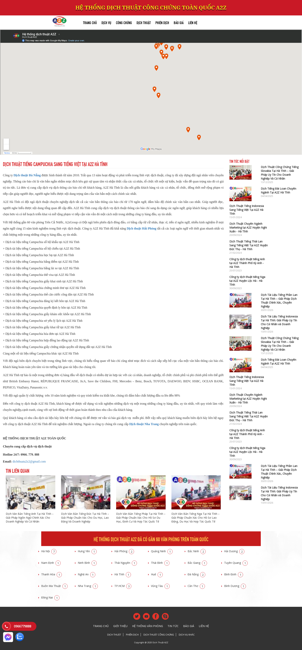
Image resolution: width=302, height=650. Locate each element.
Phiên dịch (162, 22)
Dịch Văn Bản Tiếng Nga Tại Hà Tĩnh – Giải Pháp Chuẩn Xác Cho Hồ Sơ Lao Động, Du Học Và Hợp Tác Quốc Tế (195, 517)
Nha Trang (88, 586)
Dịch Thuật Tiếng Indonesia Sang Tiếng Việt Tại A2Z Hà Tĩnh (246, 209)
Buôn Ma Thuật (54, 586)
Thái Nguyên (125, 563)
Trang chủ (90, 22)
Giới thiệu (120, 626)
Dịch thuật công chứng (158, 634)
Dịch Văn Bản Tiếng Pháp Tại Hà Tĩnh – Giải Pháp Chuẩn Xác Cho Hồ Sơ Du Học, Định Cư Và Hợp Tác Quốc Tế (140, 517)
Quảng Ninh (162, 551)
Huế (157, 574)
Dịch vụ (106, 22)
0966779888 (22, 626)
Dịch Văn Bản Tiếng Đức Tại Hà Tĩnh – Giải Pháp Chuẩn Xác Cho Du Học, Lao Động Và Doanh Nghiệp (85, 517)
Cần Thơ (196, 586)
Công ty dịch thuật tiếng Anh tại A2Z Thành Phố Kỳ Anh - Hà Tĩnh (247, 263)
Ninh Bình (87, 563)
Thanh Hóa (51, 574)
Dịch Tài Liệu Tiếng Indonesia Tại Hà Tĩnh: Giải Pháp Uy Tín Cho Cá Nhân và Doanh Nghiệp (279, 322)
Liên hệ (192, 22)
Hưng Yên (87, 551)
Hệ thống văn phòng (147, 626)
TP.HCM (122, 586)
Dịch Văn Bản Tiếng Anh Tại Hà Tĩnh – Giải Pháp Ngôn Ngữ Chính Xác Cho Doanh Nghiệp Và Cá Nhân (30, 517)
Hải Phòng (124, 551)
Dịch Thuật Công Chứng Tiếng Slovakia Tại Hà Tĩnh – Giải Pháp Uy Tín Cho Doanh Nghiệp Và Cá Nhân (280, 172)
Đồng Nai (50, 597)
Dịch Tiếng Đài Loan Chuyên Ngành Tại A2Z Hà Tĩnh (278, 190)
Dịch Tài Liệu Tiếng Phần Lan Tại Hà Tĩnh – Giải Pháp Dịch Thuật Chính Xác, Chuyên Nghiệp (279, 300)
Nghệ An (86, 574)
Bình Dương (235, 586)
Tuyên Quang (236, 563)
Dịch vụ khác (187, 634)
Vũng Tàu (160, 586)
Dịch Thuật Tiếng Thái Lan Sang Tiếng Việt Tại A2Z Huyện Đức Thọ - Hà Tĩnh (248, 245)
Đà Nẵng (196, 574)
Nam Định (51, 563)
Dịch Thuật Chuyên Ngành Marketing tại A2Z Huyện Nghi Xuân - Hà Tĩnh (248, 227)
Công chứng (124, 22)
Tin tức (173, 626)
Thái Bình (160, 563)
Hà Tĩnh (122, 574)
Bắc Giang (197, 563)
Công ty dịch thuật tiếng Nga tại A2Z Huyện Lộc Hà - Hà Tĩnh (247, 280)
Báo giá (179, 22)
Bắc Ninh (197, 551)
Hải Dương (234, 551)
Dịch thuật (144, 22)
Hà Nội (48, 551)
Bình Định (233, 574)
